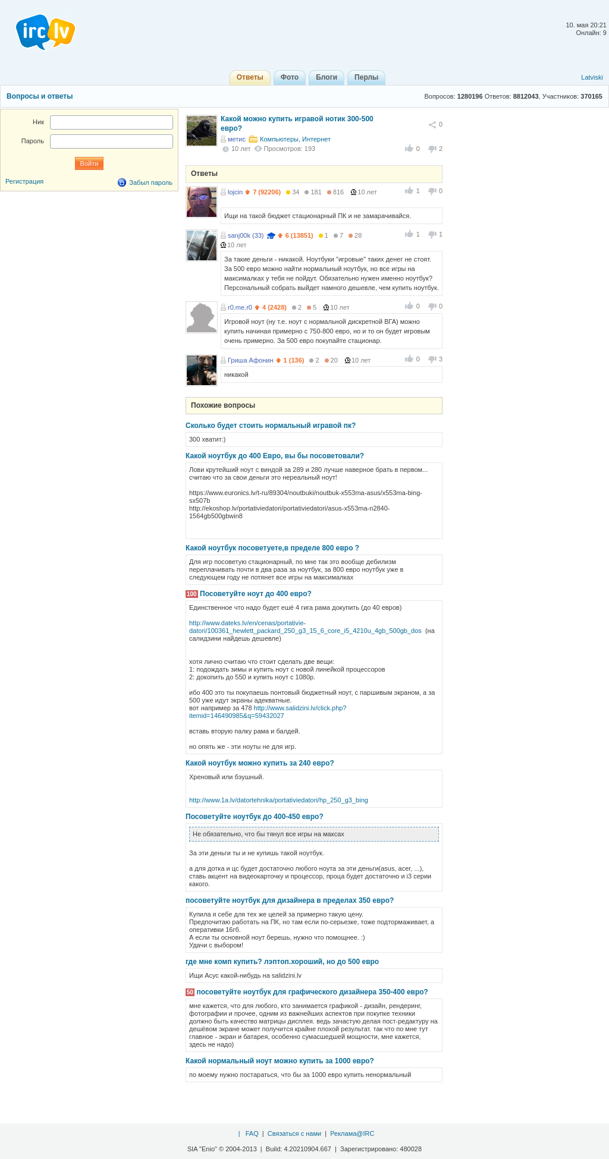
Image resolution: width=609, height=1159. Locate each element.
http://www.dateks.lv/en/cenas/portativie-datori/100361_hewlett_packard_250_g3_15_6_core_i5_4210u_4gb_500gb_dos (305, 626)
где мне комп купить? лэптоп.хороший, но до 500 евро (282, 962)
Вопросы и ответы (40, 96)
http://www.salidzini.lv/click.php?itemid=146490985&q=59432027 (268, 711)
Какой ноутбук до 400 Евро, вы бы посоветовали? (275, 456)
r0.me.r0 (240, 307)
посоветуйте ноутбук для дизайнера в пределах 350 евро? (290, 900)
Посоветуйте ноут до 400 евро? (256, 594)
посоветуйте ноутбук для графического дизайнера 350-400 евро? (312, 992)
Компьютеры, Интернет (295, 139)
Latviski (592, 77)
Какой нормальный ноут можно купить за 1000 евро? (280, 1061)
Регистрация (24, 181)
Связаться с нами (294, 1133)
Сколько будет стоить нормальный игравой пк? (271, 425)
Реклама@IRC (352, 1133)
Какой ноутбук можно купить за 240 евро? (260, 763)
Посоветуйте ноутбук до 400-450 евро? (255, 816)
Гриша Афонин (251, 360)
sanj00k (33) (246, 235)
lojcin (235, 192)
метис (237, 139)
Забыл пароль (150, 182)
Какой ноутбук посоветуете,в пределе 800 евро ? (272, 548)
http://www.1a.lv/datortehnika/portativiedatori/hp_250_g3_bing (278, 800)
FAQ (252, 1133)
